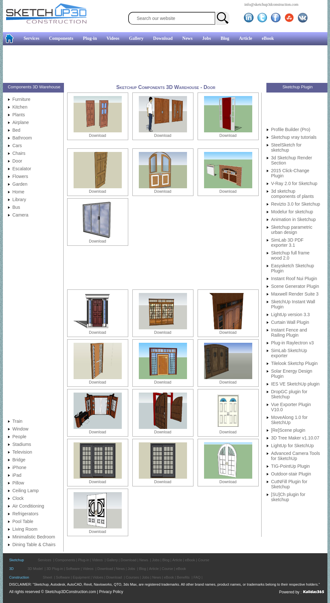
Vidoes (98, 577)
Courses (132, 577)
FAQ (197, 577)
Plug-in (90, 38)
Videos (113, 38)
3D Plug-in (55, 569)
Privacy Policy (111, 592)
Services (32, 38)
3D (11, 569)
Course (203, 560)
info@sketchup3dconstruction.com (272, 4)
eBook (268, 38)
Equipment (81, 577)
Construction (19, 577)
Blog (224, 38)
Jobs (206, 38)
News (187, 38)
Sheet (47, 577)
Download (163, 38)
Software (73, 569)
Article (245, 38)
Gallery (136, 38)
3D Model (35, 569)
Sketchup (16, 560)
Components (61, 38)
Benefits (183, 577)
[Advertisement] (162, 64)
